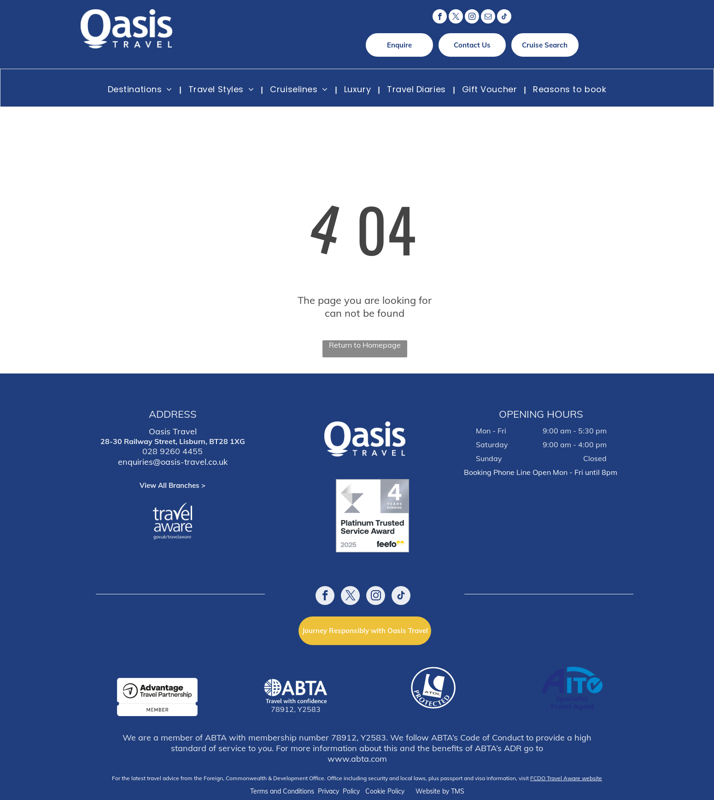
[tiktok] (504, 17)
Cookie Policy (384, 791)
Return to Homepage (365, 345)
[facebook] (440, 17)
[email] (488, 17)
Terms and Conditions (282, 791)
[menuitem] (141, 89)
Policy (351, 791)
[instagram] (472, 17)
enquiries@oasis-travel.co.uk (173, 461)
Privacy (328, 791)
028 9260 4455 (172, 451)
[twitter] (456, 17)
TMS (457, 791)
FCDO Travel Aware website (566, 778)
